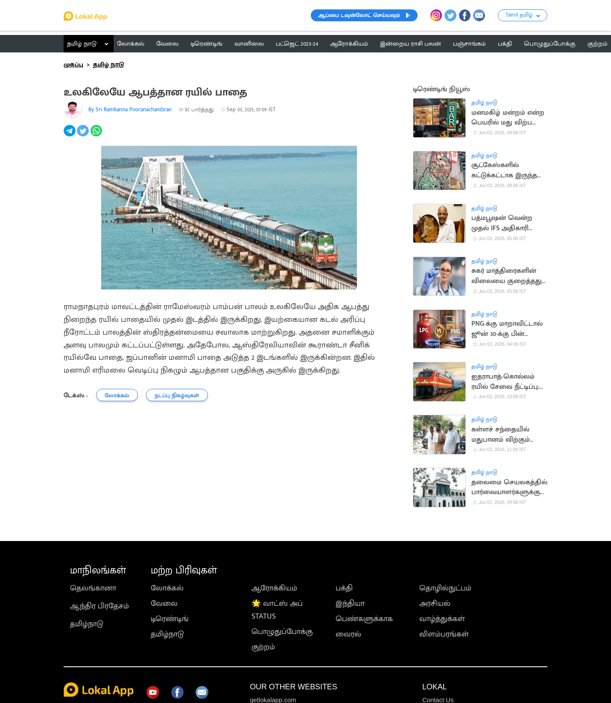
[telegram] (70, 135)
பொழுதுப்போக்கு (282, 631)
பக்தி (344, 588)
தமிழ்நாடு (86, 624)
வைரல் (348, 634)
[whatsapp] (97, 135)
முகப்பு (73, 64)
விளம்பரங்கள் (444, 634)
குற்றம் (263, 647)
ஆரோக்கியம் (274, 588)
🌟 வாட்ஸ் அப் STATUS (277, 610)
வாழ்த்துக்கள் (442, 619)
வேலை (164, 603)
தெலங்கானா (93, 588)
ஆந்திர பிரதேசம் (99, 606)
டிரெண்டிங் (170, 619)
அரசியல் (434, 603)
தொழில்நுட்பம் (445, 588)
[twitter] (83, 135)
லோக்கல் (167, 588)
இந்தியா (350, 603)
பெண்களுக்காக (364, 619)
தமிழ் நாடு (81, 43)
